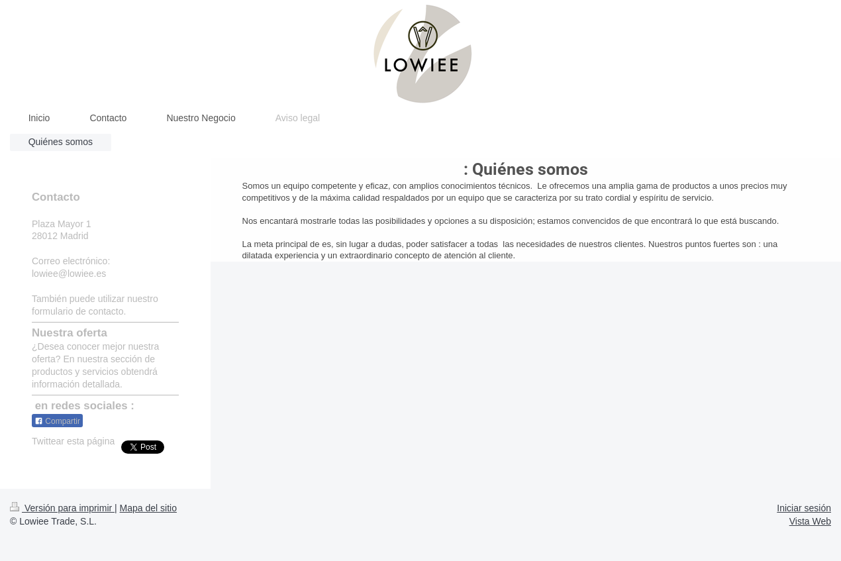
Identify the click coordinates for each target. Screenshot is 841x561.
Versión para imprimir (62, 508)
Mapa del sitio (148, 508)
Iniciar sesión (804, 508)
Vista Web (810, 521)
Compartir (57, 421)
